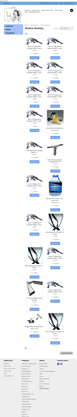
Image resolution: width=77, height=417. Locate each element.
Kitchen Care (25, 374)
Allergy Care (25, 364)
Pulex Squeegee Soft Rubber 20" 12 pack (34, 264)
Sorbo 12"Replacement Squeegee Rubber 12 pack (34, 183)
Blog (26, 12)
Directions (28, 10)
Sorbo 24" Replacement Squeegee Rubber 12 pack (34, 71)
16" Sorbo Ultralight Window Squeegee (34, 295)
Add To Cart (34, 58)
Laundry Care (25, 392)
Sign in (61, 3)
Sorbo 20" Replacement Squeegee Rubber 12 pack (34, 95)
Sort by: (56, 28)
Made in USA (25, 412)
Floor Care (25, 379)
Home (26, 25)
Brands (24, 407)
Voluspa (41, 377)
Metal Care (25, 387)
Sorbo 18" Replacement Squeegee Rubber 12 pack (54, 95)
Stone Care (25, 382)
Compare (35, 53)
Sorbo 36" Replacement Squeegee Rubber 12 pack (34, 47)
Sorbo (41, 372)
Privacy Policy (59, 10)
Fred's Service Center (47, 10)
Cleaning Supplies (26, 402)
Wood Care (25, 384)
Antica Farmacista (44, 374)
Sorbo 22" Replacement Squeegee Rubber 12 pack (54, 71)
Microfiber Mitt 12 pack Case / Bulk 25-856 (54, 197)
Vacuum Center (26, 362)
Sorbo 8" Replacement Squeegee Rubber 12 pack (54, 254)
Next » (33, 344)
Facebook (58, 359)
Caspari (41, 382)
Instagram (61, 359)
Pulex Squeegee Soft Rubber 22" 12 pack (55, 230)
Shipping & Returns (34, 12)
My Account (55, 3)
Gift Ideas (24, 410)
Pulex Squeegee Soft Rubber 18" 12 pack (55, 329)
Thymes (41, 364)
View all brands (44, 384)
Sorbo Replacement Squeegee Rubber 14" (34, 149)
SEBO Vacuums (43, 362)
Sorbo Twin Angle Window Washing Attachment (54, 159)
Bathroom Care (26, 372)
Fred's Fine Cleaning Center (29, 359)
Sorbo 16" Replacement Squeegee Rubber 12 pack (34, 119)
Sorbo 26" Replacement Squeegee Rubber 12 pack (54, 47)
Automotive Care (26, 400)
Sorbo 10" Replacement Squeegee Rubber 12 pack (34, 221)
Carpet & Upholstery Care (29, 394)
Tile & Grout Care (26, 377)
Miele (40, 369)
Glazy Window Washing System (55, 127)
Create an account (69, 3)
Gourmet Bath (26, 369)
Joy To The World (44, 379)
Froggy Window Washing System (34, 323)
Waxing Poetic (43, 359)
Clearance (24, 415)
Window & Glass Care (28, 389)
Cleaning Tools (34, 25)
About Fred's (36, 10)
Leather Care (25, 397)
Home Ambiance (26, 367)
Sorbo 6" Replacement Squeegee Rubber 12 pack (54, 287)
